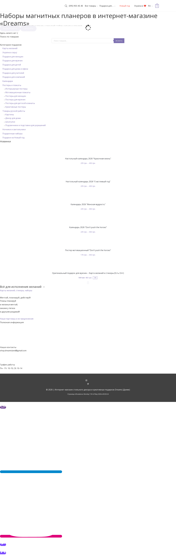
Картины (9, 114)
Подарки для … (106, 5)
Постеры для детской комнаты (20, 103)
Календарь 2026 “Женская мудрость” (88, 204)
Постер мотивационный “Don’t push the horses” (88, 250)
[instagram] (88, 380)
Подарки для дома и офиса (15, 69)
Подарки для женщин (12, 56)
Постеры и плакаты (11, 85)
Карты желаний (9, 48)
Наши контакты (88, 332)
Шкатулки (10, 121)
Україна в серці (9, 52)
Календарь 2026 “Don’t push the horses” (88, 227)
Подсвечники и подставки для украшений (25, 125)
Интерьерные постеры (16, 88)
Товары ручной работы (13, 111)
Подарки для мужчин (12, 60)
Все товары (90, 5)
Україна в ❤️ (140, 5)
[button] (16, 290)
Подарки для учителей (13, 73)
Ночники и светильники (14, 129)
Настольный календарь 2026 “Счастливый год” (88, 181)
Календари (7, 81)
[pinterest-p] (88, 384)
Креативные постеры (15, 107)
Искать (119, 40)
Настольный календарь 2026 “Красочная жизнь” (88, 158)
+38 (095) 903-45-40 (9, 357)
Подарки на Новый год (13, 137)
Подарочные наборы (12, 133)
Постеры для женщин (15, 96)
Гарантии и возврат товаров (88, 340)
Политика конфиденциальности (88, 343)
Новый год (125, 5)
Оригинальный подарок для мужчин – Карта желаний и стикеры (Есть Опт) (88, 273)
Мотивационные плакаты (17, 92)
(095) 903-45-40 (76, 5)
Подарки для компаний (13, 77)
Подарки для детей (11, 64)
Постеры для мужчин (15, 99)
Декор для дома (13, 118)
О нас (88, 329)
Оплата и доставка (88, 336)
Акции (88, 325)
